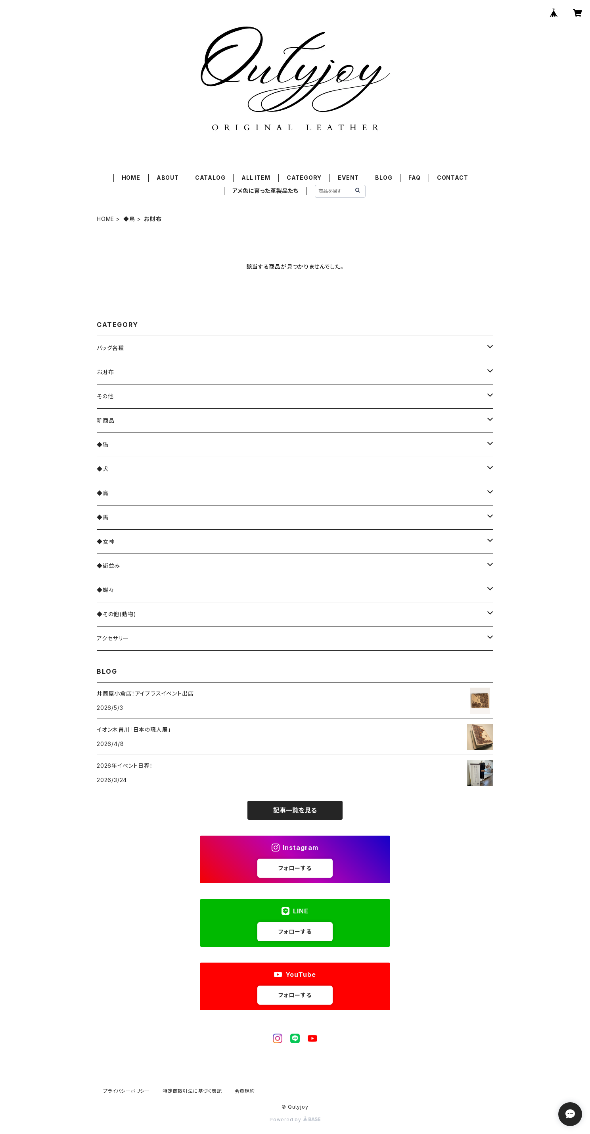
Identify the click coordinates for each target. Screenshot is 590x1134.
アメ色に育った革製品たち (265, 190)
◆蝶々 (105, 589)
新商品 (105, 420)
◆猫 (103, 444)
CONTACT (452, 177)
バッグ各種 (110, 347)
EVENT (348, 177)
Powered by (295, 1119)
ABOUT (168, 177)
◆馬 (103, 517)
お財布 (105, 372)
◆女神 (105, 541)
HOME (131, 177)
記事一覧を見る (295, 810)
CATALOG (210, 177)
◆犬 (103, 468)
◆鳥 (129, 218)
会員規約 (245, 1091)
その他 (105, 396)
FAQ (414, 177)
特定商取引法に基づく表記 (192, 1091)
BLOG (383, 177)
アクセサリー (113, 638)
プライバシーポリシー (126, 1091)
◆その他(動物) (116, 614)
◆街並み (108, 565)
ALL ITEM (255, 177)
